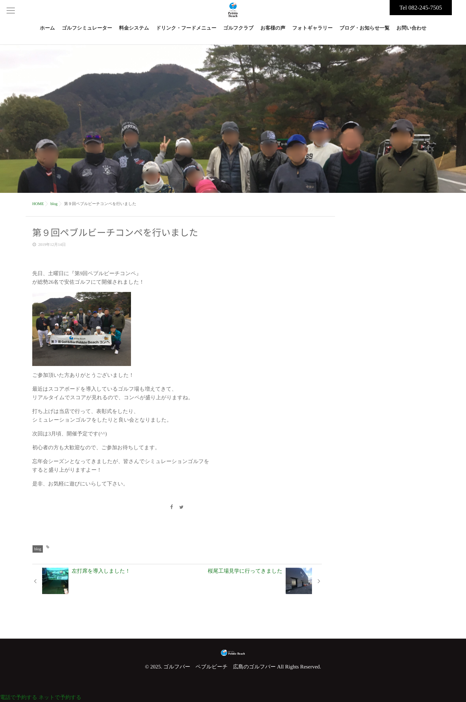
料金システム (134, 32)
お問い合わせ (412, 32)
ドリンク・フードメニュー (186, 32)
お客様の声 (272, 32)
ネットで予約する (60, 697)
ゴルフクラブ (238, 32)
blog (37, 549)
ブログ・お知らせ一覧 (364, 32)
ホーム (47, 32)
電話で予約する (18, 697)
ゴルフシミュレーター (87, 32)
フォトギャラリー (312, 32)
